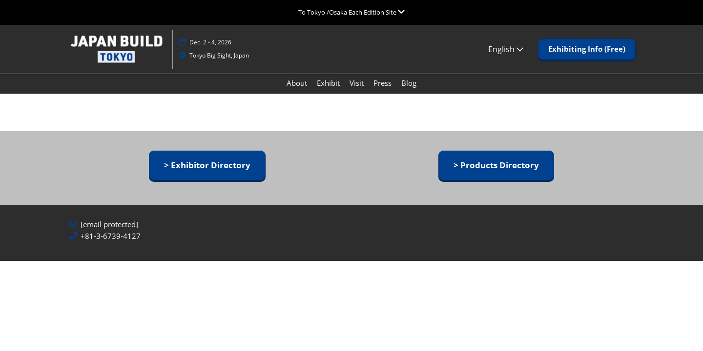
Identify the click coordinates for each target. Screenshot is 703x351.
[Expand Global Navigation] (351, 12)
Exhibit (328, 92)
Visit (357, 92)
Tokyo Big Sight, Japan (219, 64)
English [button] (505, 58)
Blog (408, 92)
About (297, 92)
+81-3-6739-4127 (111, 245)
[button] (587, 58)
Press (382, 92)
